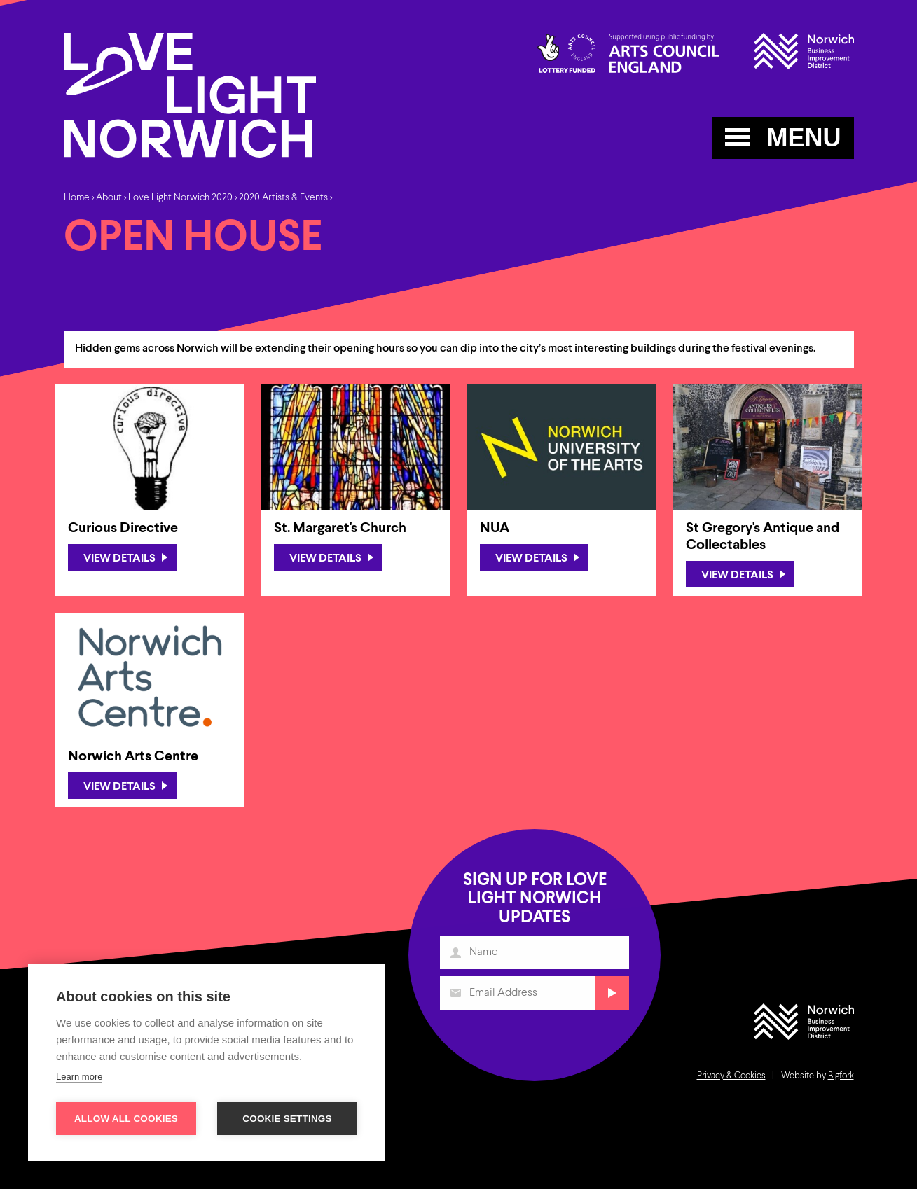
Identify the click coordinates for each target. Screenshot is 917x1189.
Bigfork (841, 1075)
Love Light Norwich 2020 (180, 197)
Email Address (456, 996)
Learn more (79, 1076)
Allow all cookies (126, 1118)
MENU (783, 137)
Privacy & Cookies (731, 1075)
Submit (610, 996)
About (109, 197)
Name (456, 957)
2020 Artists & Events (283, 197)
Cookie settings (287, 1118)
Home (77, 197)
